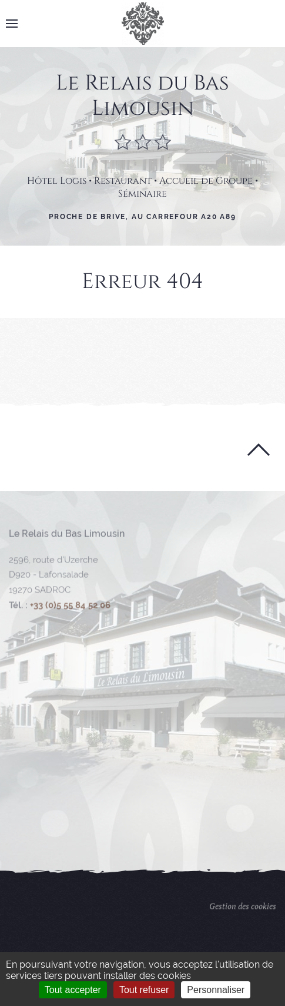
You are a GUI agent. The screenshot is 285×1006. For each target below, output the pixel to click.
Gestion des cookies (242, 910)
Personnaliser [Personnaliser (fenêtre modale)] (215, 990)
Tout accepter (73, 990)
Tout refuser (144, 990)
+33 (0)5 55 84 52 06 (70, 610)
